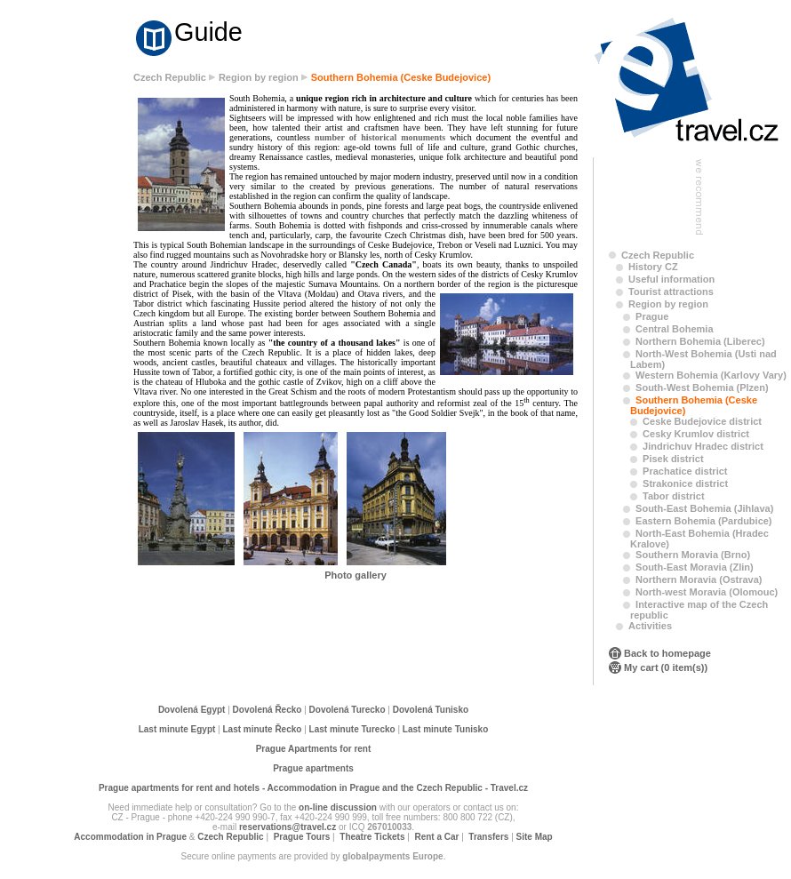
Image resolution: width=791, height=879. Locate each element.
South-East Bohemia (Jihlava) (704, 508)
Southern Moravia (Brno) (692, 554)
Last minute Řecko (262, 729)
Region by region (259, 77)
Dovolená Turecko (347, 710)
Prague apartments (313, 768)
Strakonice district (685, 483)
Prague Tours (302, 837)
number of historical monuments (380, 137)
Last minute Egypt (177, 729)
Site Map (534, 837)
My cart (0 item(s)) (665, 667)
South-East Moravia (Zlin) (694, 567)
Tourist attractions (671, 291)
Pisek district (673, 458)
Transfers (488, 837)
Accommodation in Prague (130, 837)
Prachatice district (685, 471)
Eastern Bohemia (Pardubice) (703, 520)
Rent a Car (436, 837)
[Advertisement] (71, 348)
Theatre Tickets (372, 837)
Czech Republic (169, 77)
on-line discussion (338, 807)
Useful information (671, 279)
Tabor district (673, 496)
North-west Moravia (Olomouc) (706, 592)
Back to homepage (667, 653)
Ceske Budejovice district (702, 421)
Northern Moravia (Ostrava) (698, 579)
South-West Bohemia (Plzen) (702, 387)
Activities (650, 625)
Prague (651, 316)
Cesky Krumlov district (696, 433)
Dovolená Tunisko (430, 710)
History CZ (653, 266)
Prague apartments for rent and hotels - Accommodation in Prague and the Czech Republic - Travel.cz (313, 788)
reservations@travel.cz (287, 827)
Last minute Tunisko (446, 729)
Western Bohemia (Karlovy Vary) (711, 375)
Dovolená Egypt (192, 710)
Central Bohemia (674, 329)
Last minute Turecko (352, 729)
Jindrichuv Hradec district (703, 446)
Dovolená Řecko (267, 710)
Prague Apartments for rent (314, 749)
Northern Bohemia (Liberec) (699, 341)
